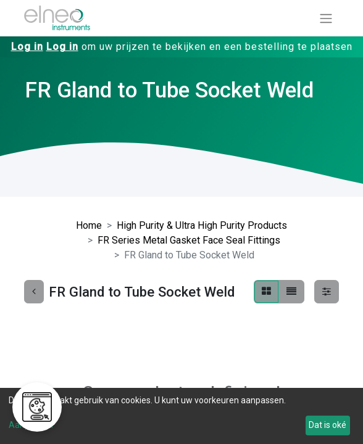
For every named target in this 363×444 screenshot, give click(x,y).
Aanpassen (31, 425)
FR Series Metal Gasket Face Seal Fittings (189, 240)
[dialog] (181, 416)
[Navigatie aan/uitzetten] (326, 18)
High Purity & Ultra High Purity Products (202, 225)
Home (89, 225)
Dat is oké (327, 425)
